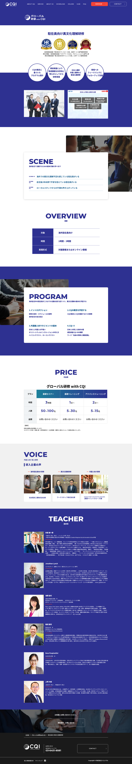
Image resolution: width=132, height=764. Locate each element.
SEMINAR (98, 4)
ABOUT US (50, 4)
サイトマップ (38, 760)
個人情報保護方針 (29, 760)
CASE (78, 4)
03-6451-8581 (53, 750)
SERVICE (40, 4)
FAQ (84, 4)
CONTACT (118, 4)
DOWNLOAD (60, 4)
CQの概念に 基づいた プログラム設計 (37, 72)
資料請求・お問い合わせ (66, 723)
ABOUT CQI (31, 4)
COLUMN (71, 4)
